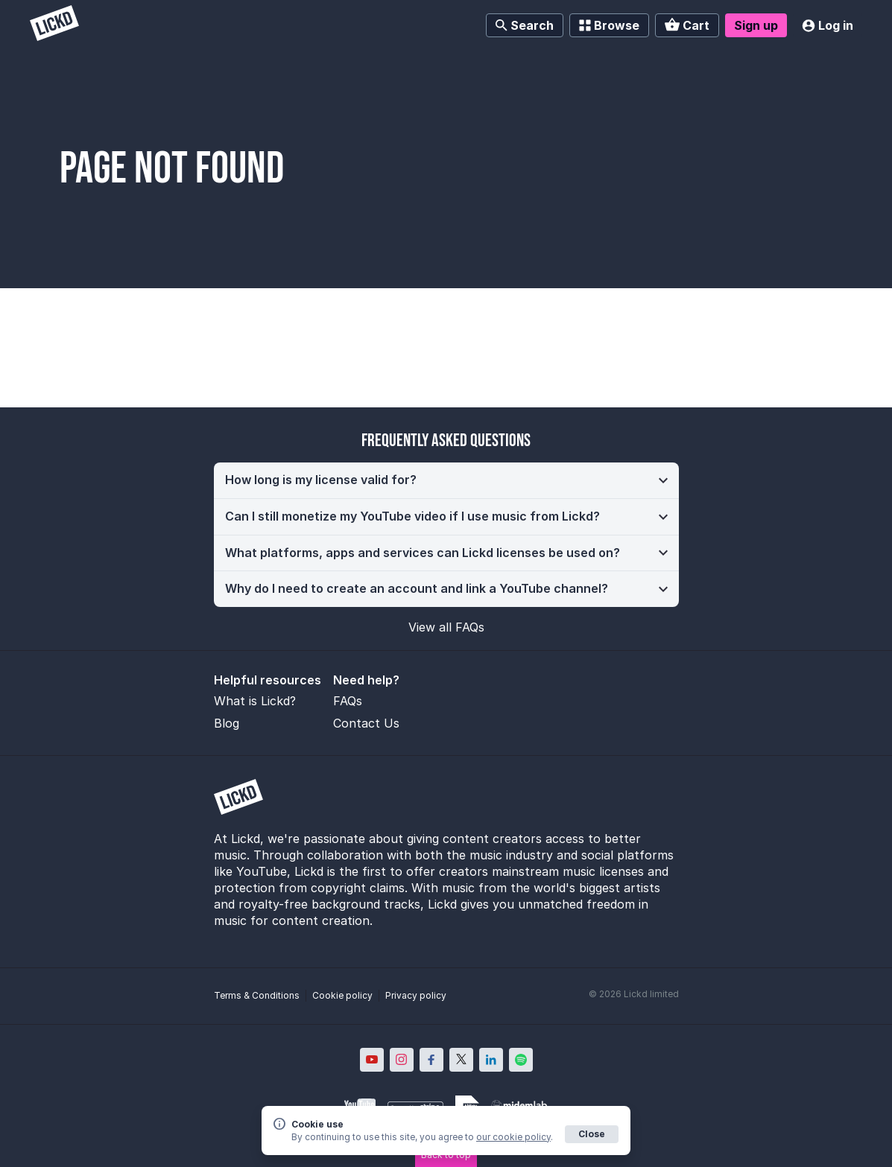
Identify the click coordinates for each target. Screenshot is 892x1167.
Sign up (756, 25)
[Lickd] (54, 25)
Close (591, 1133)
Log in (827, 25)
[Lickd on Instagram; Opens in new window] (402, 1060)
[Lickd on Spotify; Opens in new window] (521, 1060)
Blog (226, 723)
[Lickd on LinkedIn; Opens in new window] (491, 1060)
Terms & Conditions (257, 995)
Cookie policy (342, 995)
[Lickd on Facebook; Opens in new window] (431, 1060)
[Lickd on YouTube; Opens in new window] (372, 1060)
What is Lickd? (255, 700)
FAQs (347, 700)
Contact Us (366, 723)
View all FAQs (446, 627)
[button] (446, 480)
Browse (609, 25)
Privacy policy (415, 995)
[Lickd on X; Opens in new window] (461, 1060)
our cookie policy (513, 1136)
